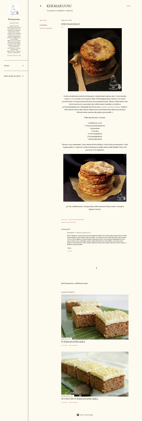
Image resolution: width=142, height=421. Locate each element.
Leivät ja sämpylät (46, 28)
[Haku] (128, 6)
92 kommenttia (73, 345)
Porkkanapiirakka (73, 341)
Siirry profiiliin (14, 55)
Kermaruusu (59, 6)
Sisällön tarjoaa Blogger (85, 415)
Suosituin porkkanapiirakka (79, 398)
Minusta (69, 11)
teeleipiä (73, 99)
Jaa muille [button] (43, 20)
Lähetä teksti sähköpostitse (76, 219)
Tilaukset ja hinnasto (56, 11)
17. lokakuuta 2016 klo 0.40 (82, 232)
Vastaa (69, 251)
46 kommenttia (73, 402)
